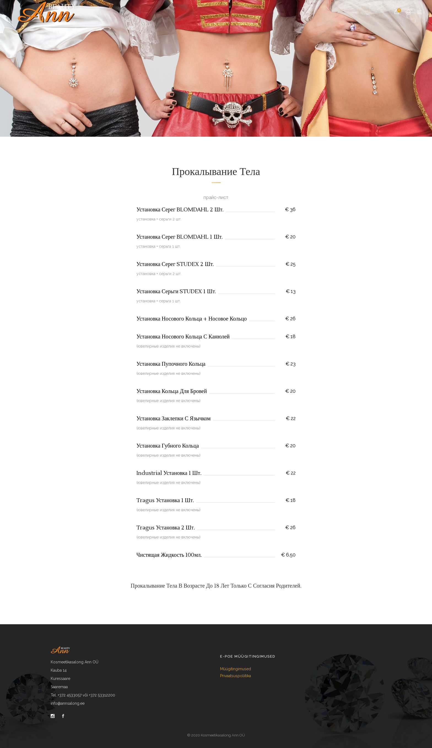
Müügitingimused (235, 669)
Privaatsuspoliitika (235, 676)
